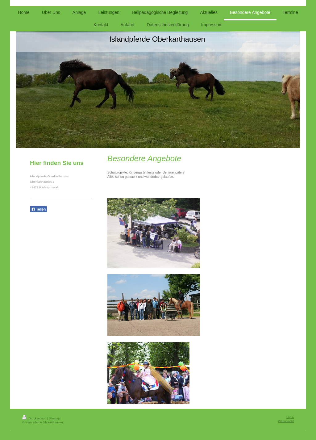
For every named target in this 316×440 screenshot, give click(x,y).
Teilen (38, 209)
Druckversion (34, 418)
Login (290, 417)
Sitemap (54, 418)
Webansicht (286, 421)
